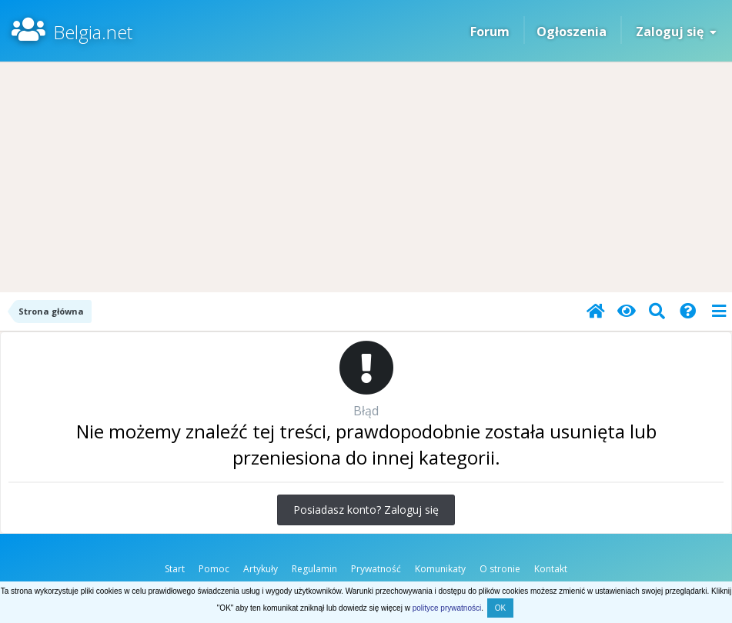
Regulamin (314, 568)
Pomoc (214, 568)
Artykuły (260, 568)
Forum (490, 31)
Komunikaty (440, 568)
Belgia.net (92, 32)
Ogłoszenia (571, 31)
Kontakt (550, 568)
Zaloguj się (676, 31)
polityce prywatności (447, 608)
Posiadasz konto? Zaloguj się (366, 509)
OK (500, 608)
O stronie (500, 568)
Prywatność (376, 568)
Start (175, 568)
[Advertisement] (366, 177)
